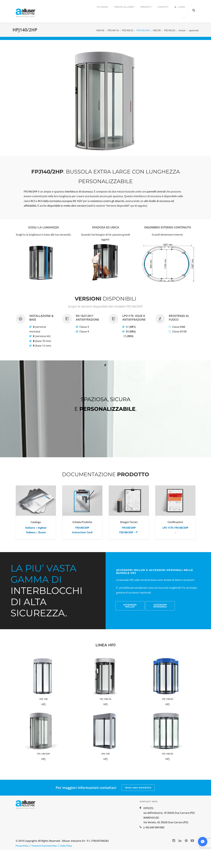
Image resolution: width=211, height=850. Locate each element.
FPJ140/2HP (143, 30)
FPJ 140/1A (105, 698)
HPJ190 (157, 30)
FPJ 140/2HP (43, 753)
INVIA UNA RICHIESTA (138, 787)
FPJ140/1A (113, 30)
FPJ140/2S (127, 30)
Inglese (42, 527)
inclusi (182, 30)
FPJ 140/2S (167, 698)
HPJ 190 (105, 753)
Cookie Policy (66, 845)
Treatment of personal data (44, 845)
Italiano (30, 527)
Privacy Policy (22, 845)
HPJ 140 (43, 698)
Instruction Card (82, 532)
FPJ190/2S (169, 30)
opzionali (194, 30)
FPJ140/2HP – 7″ (128, 532)
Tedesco (31, 532)
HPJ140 (100, 30)
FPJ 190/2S (167, 753)
